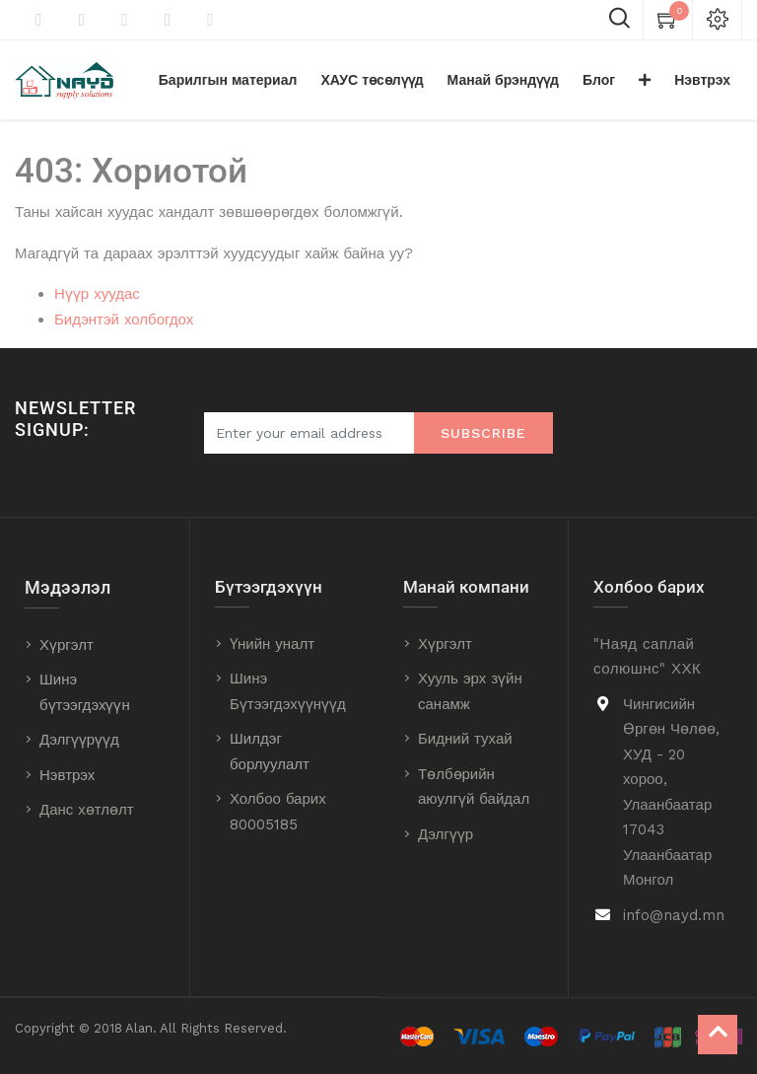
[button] (644, 79)
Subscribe (483, 433)
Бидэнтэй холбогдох (123, 319)
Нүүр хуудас (97, 294)
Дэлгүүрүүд (79, 740)
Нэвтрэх (67, 775)
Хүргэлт (66, 645)
